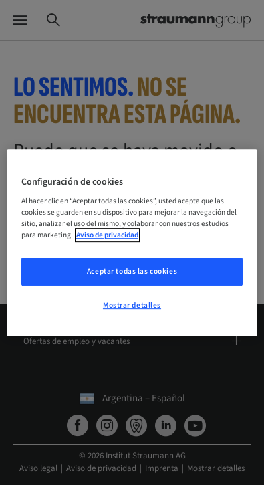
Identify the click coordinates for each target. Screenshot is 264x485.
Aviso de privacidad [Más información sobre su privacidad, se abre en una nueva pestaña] (107, 235)
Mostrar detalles (132, 305)
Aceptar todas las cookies (132, 272)
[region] (132, 242)
